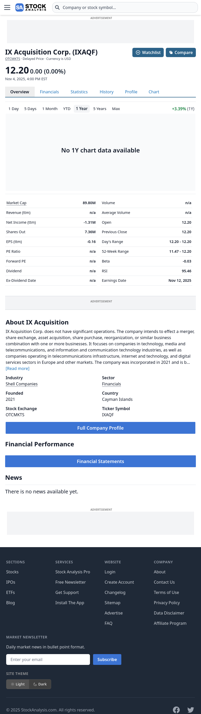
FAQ (108, 623)
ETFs (10, 592)
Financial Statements (100, 461)
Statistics (79, 92)
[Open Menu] (7, 7)
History (107, 92)
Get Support (67, 592)
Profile (131, 92)
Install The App (70, 602)
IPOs (10, 582)
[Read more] (17, 368)
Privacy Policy (167, 602)
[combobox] (125, 7)
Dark (40, 684)
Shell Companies (22, 384)
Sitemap (113, 602)
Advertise (114, 613)
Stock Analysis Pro (73, 572)
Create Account (119, 582)
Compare (181, 52)
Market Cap (16, 202)
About (160, 572)
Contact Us (164, 582)
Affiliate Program (170, 623)
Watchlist (148, 52)
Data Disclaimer (169, 613)
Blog (10, 602)
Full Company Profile (100, 428)
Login (110, 572)
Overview (19, 92)
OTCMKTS (12, 58)
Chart (154, 92)
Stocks (12, 572)
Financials (49, 92)
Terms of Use (166, 592)
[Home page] (30, 7)
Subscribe (107, 659)
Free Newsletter (71, 582)
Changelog (115, 592)
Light (18, 684)
